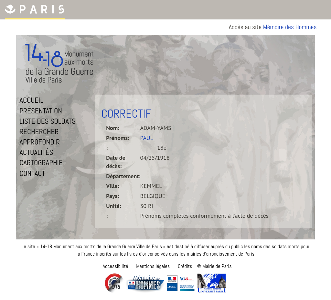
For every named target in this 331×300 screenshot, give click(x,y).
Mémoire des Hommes (290, 27)
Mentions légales (153, 266)
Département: (123, 176)
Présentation (40, 111)
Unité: (113, 206)
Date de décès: (115, 162)
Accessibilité (115, 266)
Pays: (112, 196)
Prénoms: (117, 138)
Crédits (185, 266)
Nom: (112, 128)
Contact (32, 173)
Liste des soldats (47, 121)
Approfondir (39, 142)
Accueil (31, 100)
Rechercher (39, 131)
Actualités (36, 152)
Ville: (112, 186)
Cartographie (41, 162)
